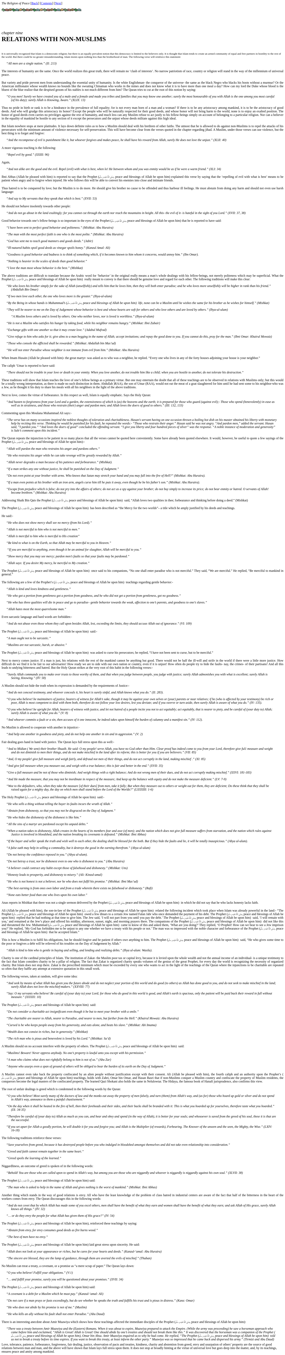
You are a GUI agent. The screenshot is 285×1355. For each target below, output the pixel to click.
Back (34, 3)
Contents (46, 3)
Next (58, 3)
